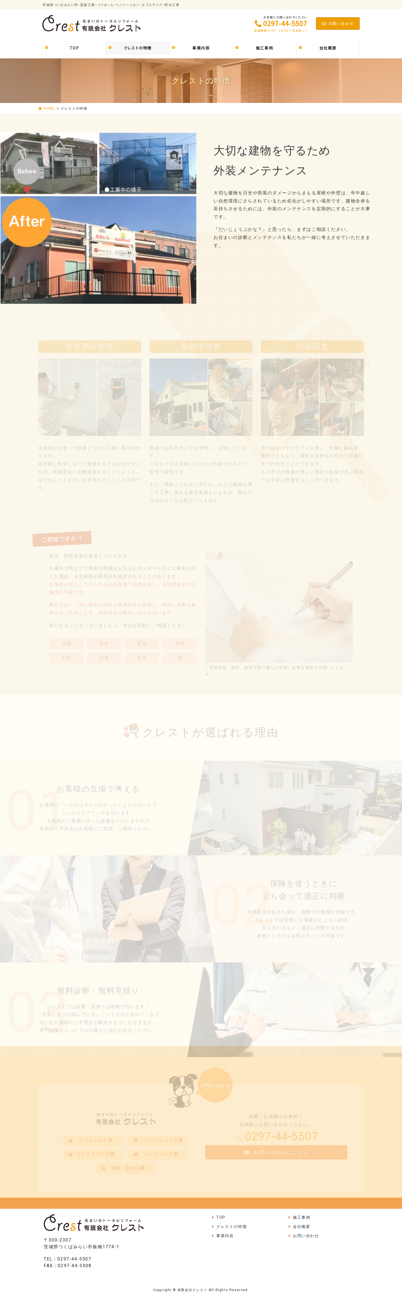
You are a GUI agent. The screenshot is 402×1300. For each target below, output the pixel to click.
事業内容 (225, 1235)
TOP (220, 1217)
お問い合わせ (338, 23)
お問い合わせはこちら (281, 1155)
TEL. (276, 1141)
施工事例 (301, 1217)
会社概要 (301, 1226)
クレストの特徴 (231, 1226)
